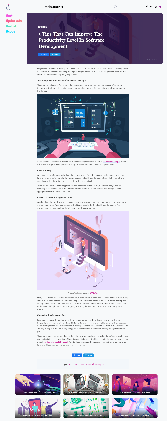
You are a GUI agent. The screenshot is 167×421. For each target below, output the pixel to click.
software (74, 364)
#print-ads (14, 20)
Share (43, 54)
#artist (11, 26)
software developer (111, 161)
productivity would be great (55, 342)
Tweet (55, 54)
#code (10, 31)
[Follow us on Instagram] (155, 6)
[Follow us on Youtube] (151, 6)
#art (9, 15)
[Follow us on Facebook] (147, 6)
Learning (42, 27)
